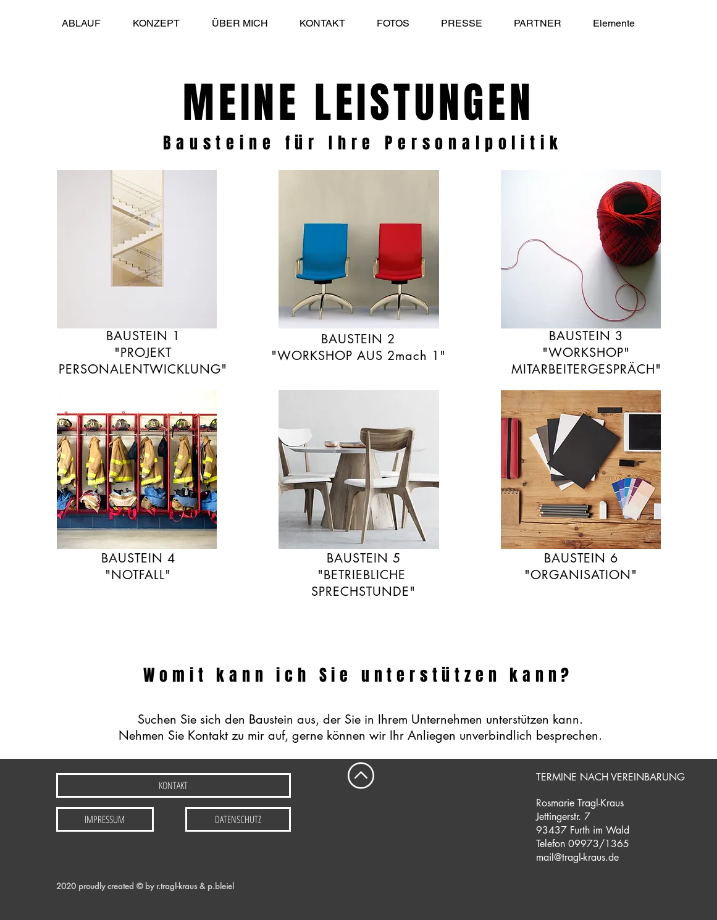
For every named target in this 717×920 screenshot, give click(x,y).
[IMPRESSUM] (105, 819)
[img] (137, 469)
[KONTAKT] (173, 785)
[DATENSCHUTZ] (238, 819)
